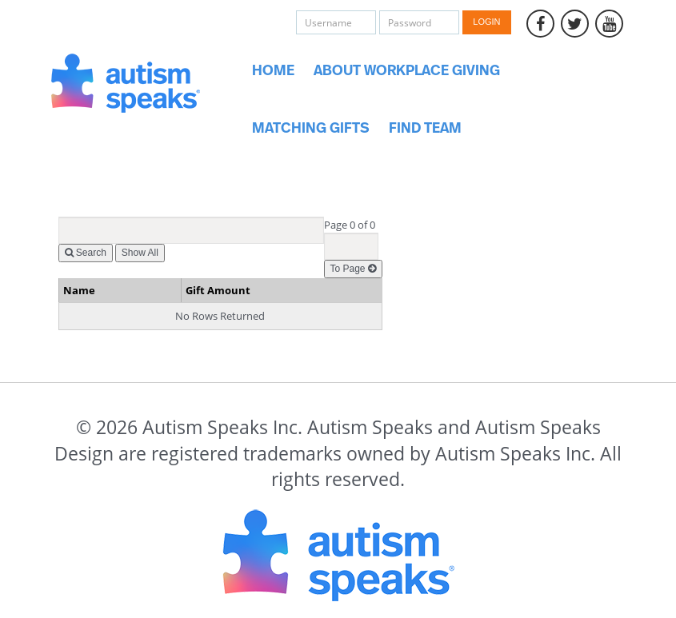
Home (273, 71)
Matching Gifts (311, 129)
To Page (353, 268)
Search (85, 252)
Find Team (425, 129)
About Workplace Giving (407, 71)
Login (486, 21)
